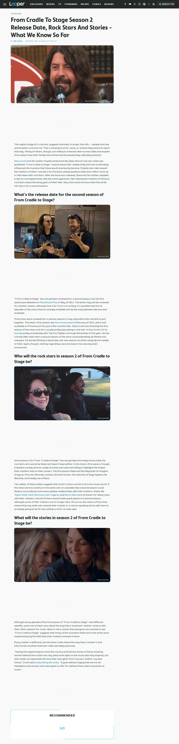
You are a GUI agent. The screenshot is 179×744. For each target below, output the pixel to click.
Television (16, 14)
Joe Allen (17, 41)
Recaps (85, 4)
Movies (50, 4)
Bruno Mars (71, 494)
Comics (96, 4)
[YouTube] (130, 5)
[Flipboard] (144, 5)
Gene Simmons (36, 494)
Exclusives (36, 4)
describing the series (48, 662)
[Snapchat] (149, 5)
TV (59, 4)
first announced (63, 322)
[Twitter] (134, 5)
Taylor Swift (20, 494)
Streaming (71, 4)
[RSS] (153, 5)
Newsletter (166, 4)
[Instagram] (139, 5)
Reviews (109, 4)
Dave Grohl (20, 161)
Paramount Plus (49, 302)
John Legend (52, 494)
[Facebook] (125, 5)
